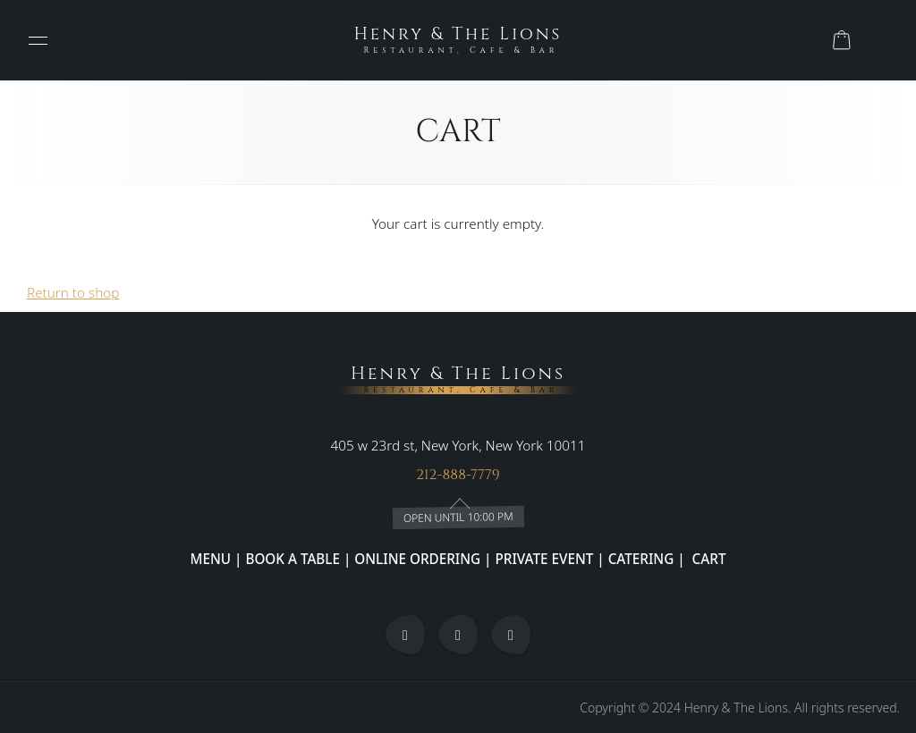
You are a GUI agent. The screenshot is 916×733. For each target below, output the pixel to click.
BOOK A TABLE (294, 558)
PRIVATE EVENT (545, 558)
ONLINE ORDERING (417, 558)
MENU (211, 558)
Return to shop (73, 292)
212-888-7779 (458, 474)
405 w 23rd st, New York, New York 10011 (458, 444)
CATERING (641, 558)
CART (707, 558)
